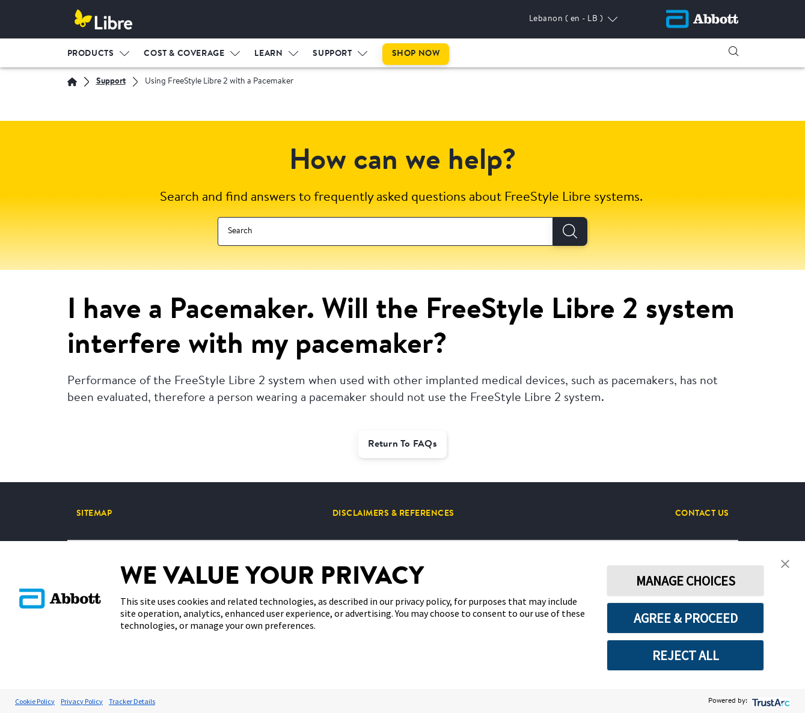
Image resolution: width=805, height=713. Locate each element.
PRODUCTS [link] (90, 53)
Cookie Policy (35, 701)
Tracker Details (132, 701)
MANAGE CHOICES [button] (685, 580)
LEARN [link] (268, 53)
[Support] (111, 82)
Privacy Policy (82, 701)
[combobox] (385, 231)
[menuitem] (98, 51)
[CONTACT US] (702, 513)
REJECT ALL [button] (685, 655)
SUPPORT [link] (332, 53)
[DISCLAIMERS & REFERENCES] (393, 513)
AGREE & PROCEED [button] (686, 618)
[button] (733, 51)
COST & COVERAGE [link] (184, 53)
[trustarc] (769, 701)
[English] (72, 82)
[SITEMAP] (94, 513)
